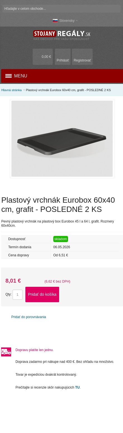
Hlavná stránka (11, 90)
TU (77, 387)
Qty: (8, 294)
